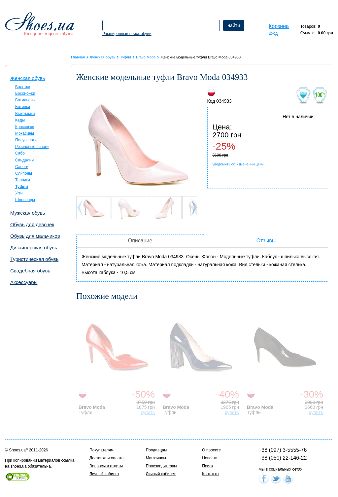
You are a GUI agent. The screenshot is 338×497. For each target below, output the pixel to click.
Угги (19, 193)
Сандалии (24, 160)
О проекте (211, 450)
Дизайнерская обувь (33, 247)
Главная (78, 57)
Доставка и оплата (106, 458)
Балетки (22, 87)
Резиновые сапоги (32, 146)
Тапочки (22, 180)
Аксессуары (23, 282)
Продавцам (156, 450)
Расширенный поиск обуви (127, 33)
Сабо (20, 153)
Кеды (20, 120)
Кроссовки (24, 126)
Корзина (279, 26)
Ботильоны (25, 100)
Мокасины (24, 133)
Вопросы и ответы (106, 466)
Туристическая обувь (34, 259)
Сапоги (21, 166)
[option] (118, 360)
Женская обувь (27, 78)
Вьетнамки (25, 113)
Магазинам (156, 458)
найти (233, 25)
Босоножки (25, 93)
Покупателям (101, 450)
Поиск (207, 466)
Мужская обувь (27, 213)
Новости (209, 458)
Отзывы (266, 240)
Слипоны (23, 173)
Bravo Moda (145, 57)
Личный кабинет (104, 474)
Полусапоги (26, 140)
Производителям (161, 466)
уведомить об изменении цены (238, 164)
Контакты (210, 474)
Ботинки (22, 106)
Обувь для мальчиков (35, 236)
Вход (273, 33)
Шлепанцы (25, 199)
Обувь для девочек (32, 224)
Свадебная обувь (30, 270)
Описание (140, 240)
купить (148, 412)
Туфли (125, 57)
